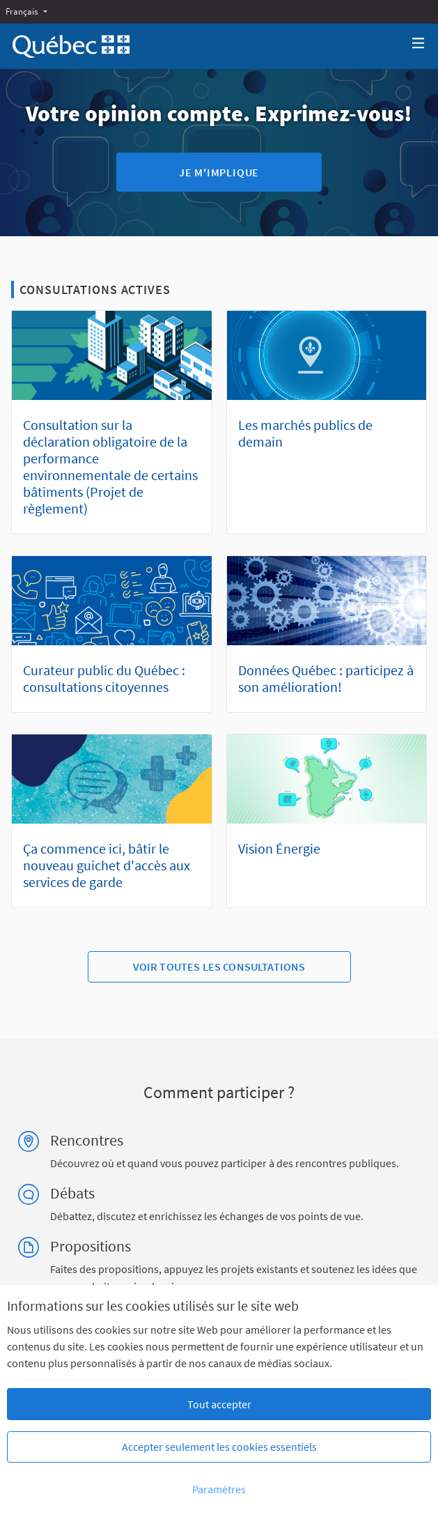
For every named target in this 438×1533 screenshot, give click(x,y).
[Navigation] (418, 43)
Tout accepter (219, 1404)
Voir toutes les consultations (219, 966)
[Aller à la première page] (71, 46)
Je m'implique (219, 172)
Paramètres (219, 1489)
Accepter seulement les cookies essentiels (219, 1447)
